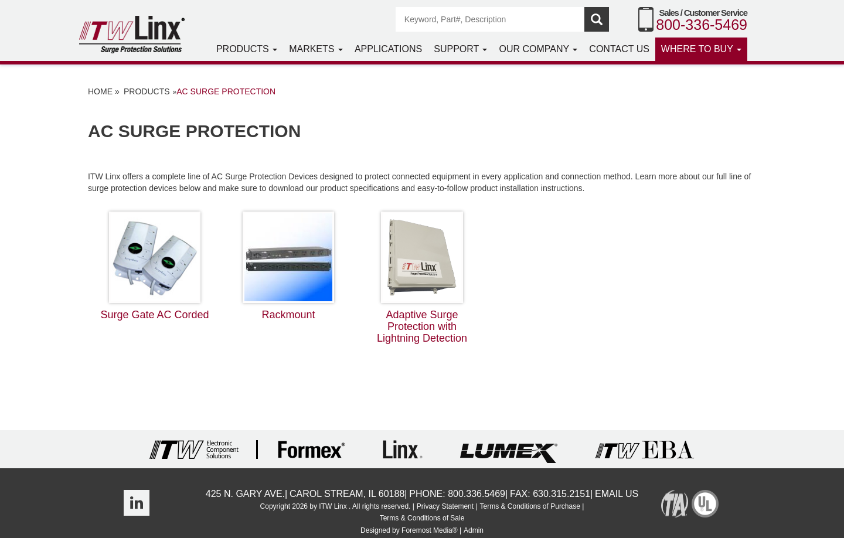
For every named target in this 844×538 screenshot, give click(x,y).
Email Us (616, 494)
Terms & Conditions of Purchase (529, 506)
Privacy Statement (445, 506)
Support (460, 49)
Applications (388, 49)
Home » (104, 91)
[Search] (491, 19)
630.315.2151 (561, 494)
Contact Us (619, 49)
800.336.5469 (476, 494)
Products (246, 49)
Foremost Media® (429, 530)
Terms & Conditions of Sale (422, 518)
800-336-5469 (701, 24)
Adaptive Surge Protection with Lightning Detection (422, 278)
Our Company (538, 49)
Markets (316, 49)
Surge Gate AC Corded (154, 266)
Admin (474, 530)
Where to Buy (701, 49)
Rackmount (288, 266)
